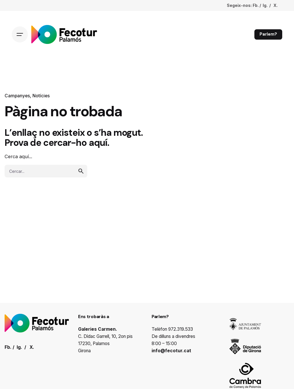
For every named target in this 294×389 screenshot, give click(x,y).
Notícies (41, 95)
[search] (81, 171)
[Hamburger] (20, 34)
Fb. (256, 5)
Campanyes (17, 95)
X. (275, 5)
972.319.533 (180, 329)
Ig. (265, 5)
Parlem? (268, 34)
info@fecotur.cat (171, 350)
